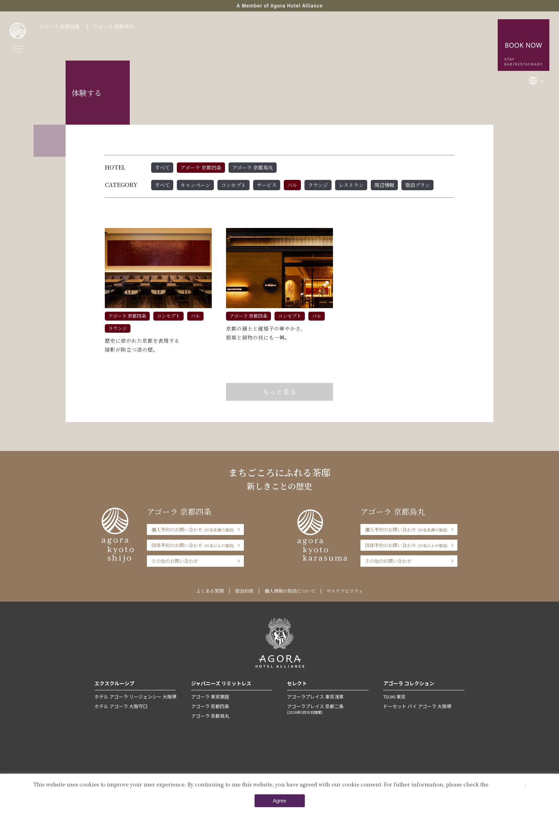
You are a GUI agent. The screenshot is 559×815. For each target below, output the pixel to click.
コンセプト (233, 184)
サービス (267, 184)
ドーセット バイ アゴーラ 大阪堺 (417, 706)
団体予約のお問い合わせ (193, 545)
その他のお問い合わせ (175, 560)
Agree (279, 801)
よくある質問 (210, 590)
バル (292, 184)
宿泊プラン (417, 184)
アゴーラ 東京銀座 (210, 696)
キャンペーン (195, 184)
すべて (162, 167)
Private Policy (507, 784)
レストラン (351, 184)
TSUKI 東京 (394, 696)
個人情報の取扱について (290, 590)
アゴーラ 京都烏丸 (113, 26)
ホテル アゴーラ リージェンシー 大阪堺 (135, 696)
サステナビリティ (345, 590)
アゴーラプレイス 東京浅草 (315, 696)
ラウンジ (318, 184)
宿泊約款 (244, 590)
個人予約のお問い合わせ (193, 529)
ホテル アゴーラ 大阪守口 (121, 706)
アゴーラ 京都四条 (59, 26)
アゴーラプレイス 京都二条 (328, 709)
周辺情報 (384, 184)
